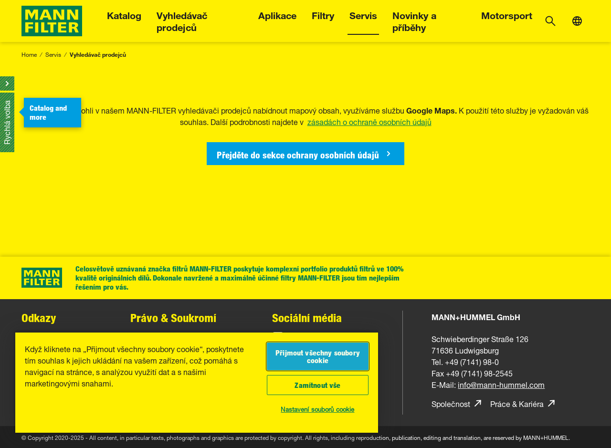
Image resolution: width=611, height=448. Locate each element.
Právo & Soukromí (173, 317)
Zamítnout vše (317, 385)
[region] (196, 382)
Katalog (124, 14)
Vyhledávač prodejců (182, 20)
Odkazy (38, 317)
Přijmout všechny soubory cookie (317, 356)
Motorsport (506, 14)
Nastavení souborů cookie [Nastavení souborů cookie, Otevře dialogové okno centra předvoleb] (317, 408)
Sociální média (307, 317)
